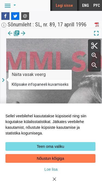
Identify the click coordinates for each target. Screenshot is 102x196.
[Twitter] (15, 16)
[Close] (51, 182)
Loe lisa (50, 169)
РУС (96, 5)
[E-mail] (25, 16)
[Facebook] (5, 16)
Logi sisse (64, 5)
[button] (9, 5)
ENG (85, 5)
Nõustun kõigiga (50, 158)
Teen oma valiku (50, 146)
